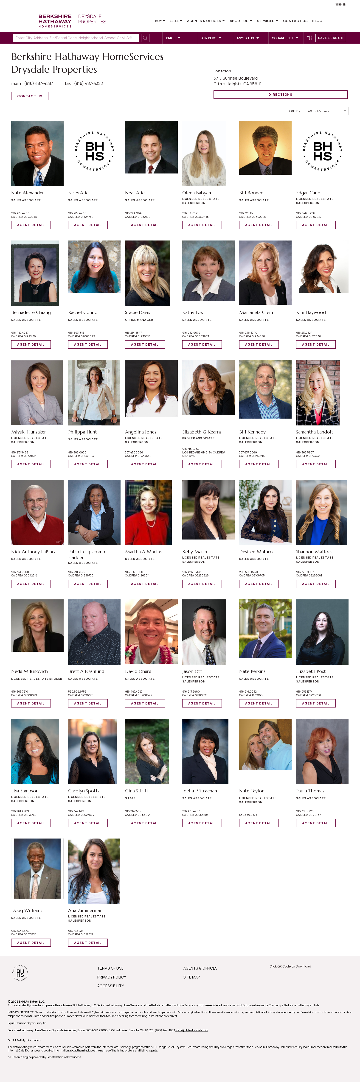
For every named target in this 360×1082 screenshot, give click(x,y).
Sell (174, 20)
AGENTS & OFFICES (200, 968)
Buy (159, 20)
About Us (239, 20)
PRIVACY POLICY (111, 977)
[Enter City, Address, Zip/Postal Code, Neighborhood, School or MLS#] (76, 38)
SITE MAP (191, 977)
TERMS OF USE (110, 968)
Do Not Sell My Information (24, 1040)
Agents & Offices (204, 20)
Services (266, 20)
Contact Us (295, 20)
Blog (317, 20)
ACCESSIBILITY (110, 985)
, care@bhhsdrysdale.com (191, 1030)
